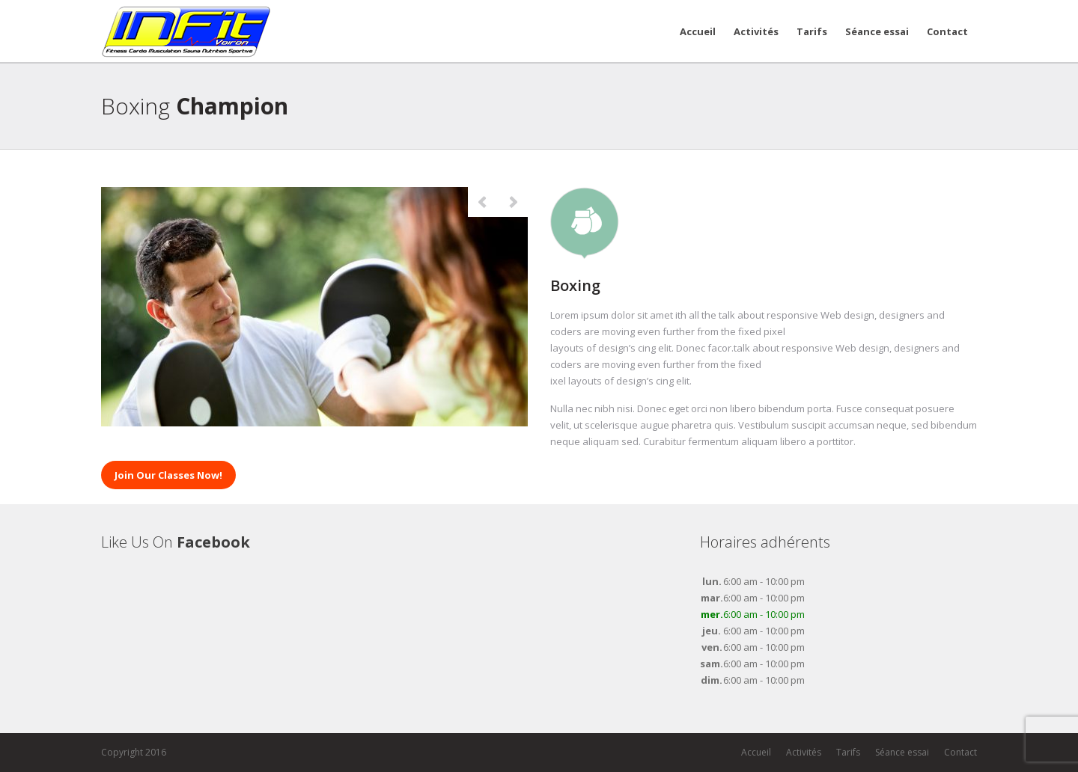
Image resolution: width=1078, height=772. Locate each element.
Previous (483, 202)
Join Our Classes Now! (168, 475)
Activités (756, 31)
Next (513, 202)
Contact (947, 31)
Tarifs (812, 31)
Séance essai (877, 31)
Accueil (698, 31)
